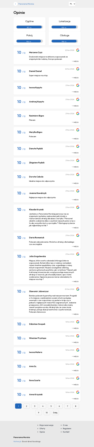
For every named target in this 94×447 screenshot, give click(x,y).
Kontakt (66, 432)
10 (47, 412)
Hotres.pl (17, 441)
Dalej (55, 412)
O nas (65, 425)
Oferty (42, 428)
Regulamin (67, 428)
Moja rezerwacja (46, 425)
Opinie (42, 432)
